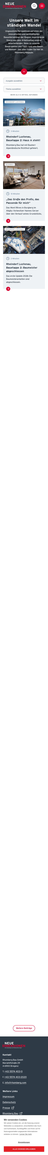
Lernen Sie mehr (25, 1134)
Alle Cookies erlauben (24, 1149)
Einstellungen (24, 1142)
